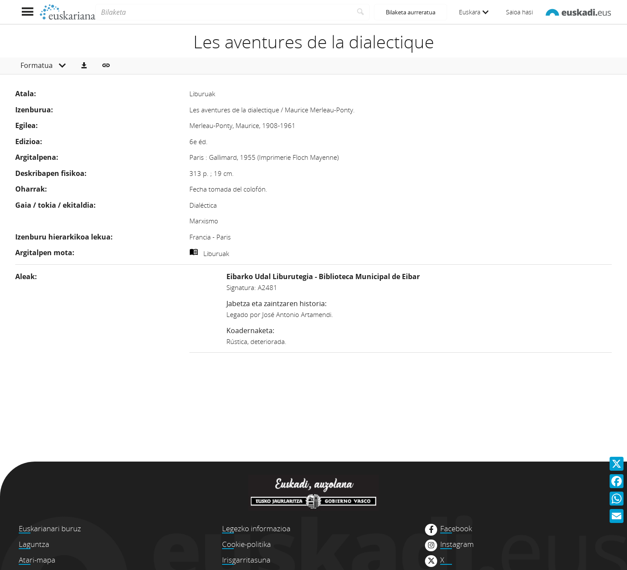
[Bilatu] (361, 12)
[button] (84, 65)
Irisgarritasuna (246, 560)
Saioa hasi (519, 12)
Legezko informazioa (256, 528)
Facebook (456, 528)
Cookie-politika (246, 544)
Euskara (474, 12)
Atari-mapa (37, 560)
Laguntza (34, 544)
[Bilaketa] (223, 12)
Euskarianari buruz (50, 528)
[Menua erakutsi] (27, 12)
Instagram (457, 544)
